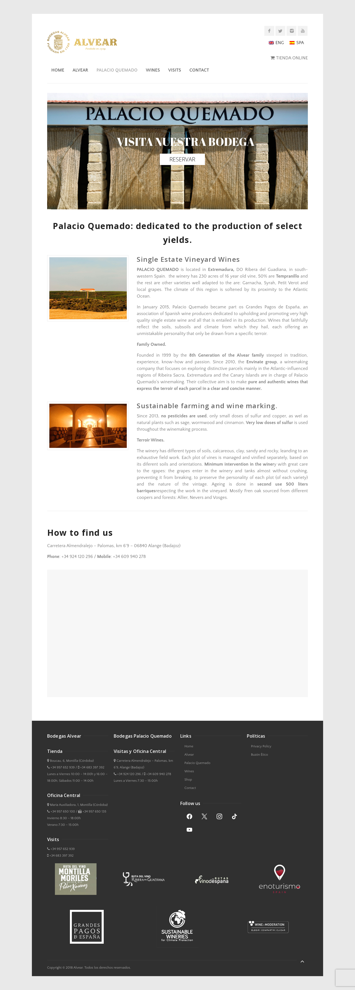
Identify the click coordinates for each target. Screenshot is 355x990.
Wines (153, 70)
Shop (188, 779)
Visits (174, 70)
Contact (199, 70)
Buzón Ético (259, 755)
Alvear (80, 70)
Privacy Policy (261, 746)
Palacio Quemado (117, 70)
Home (57, 70)
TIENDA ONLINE (292, 57)
